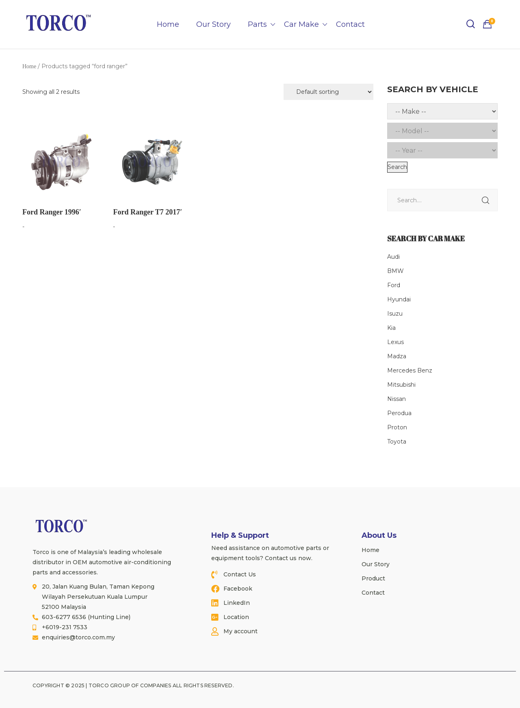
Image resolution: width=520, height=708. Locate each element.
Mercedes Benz (409, 370)
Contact (350, 24)
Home (168, 24)
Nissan (396, 399)
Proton (397, 427)
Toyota (396, 441)
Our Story (213, 24)
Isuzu (395, 313)
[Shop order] (328, 92)
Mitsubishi (401, 384)
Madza (396, 356)
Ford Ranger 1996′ (51, 212)
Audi (393, 256)
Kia (391, 327)
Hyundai (399, 299)
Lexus (395, 342)
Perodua (399, 413)
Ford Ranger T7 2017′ (147, 212)
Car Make (301, 24)
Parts (257, 24)
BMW (395, 271)
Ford (393, 285)
